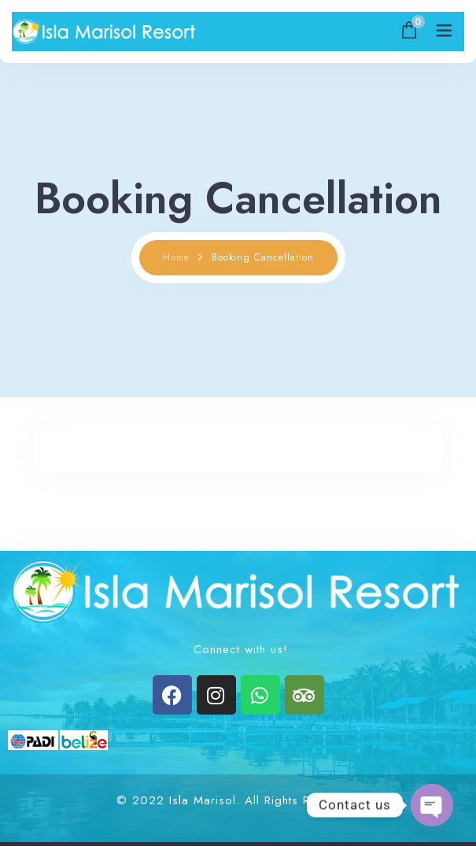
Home (176, 257)
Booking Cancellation (263, 257)
